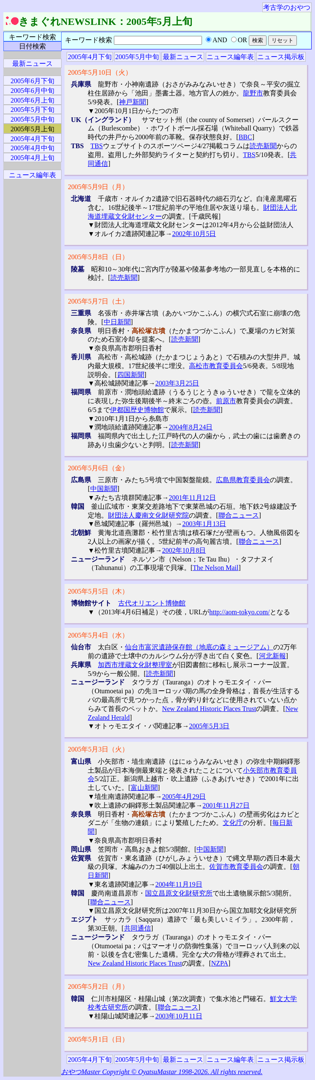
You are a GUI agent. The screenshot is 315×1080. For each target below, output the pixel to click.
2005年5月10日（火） (100, 72)
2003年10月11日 (178, 1016)
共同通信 (137, 928)
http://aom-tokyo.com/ (239, 612)
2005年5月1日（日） (98, 1039)
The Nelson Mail (215, 567)
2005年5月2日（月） (98, 986)
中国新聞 (103, 488)
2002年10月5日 (194, 233)
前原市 (226, 400)
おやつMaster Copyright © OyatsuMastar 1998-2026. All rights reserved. (161, 1071)
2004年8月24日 (191, 427)
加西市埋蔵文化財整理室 (135, 664)
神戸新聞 (132, 102)
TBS (97, 145)
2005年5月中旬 (137, 56)
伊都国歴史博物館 (137, 409)
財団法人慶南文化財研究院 (148, 515)
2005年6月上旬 (32, 100)
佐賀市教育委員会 (236, 866)
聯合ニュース (238, 515)
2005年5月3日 (209, 726)
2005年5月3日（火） (98, 749)
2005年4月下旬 (90, 56)
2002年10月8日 (184, 550)
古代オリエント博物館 (152, 603)
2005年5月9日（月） (98, 186)
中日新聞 (117, 322)
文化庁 (233, 822)
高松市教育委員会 (216, 365)
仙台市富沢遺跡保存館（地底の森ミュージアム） (199, 647)
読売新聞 (263, 145)
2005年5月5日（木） (98, 591)
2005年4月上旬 (32, 157)
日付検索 (32, 46)
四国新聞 (130, 374)
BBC (245, 137)
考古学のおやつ (286, 7)
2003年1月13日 (204, 523)
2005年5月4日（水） (98, 635)
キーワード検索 (32, 37)
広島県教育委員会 (243, 479)
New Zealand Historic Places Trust (209, 708)
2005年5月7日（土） (98, 301)
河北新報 (272, 655)
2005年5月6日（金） (98, 468)
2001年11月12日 (192, 497)
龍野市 (253, 93)
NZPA (219, 963)
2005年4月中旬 (32, 148)
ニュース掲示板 (280, 56)
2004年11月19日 (178, 884)
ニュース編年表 (230, 56)
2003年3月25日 (177, 383)
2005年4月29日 (184, 796)
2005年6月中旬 (32, 90)
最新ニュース (183, 56)
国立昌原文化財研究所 (179, 893)
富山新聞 (144, 787)
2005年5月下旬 (32, 109)
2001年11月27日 (225, 805)
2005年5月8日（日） (98, 257)
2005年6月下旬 (32, 80)
